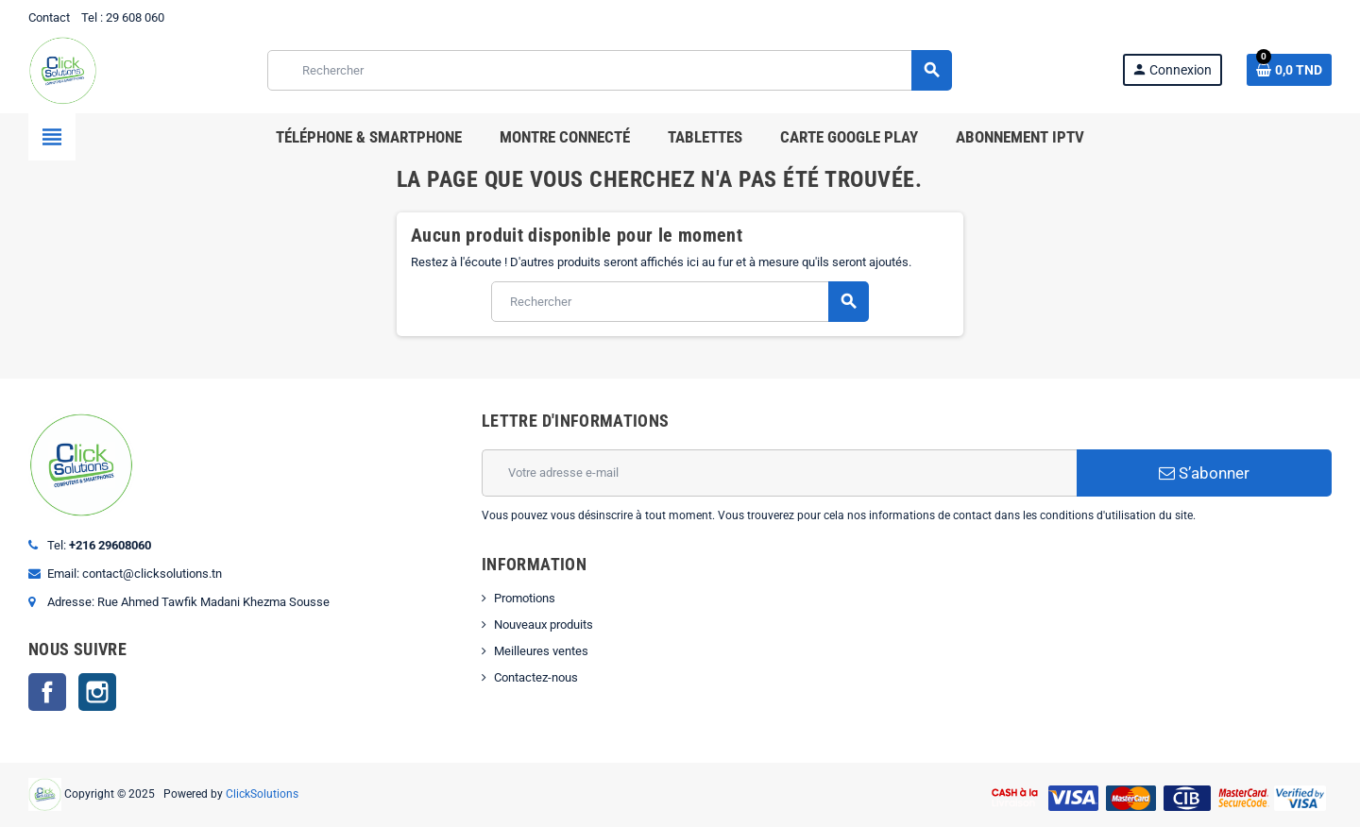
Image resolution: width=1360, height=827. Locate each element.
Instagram (97, 692)
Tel (89, 17)
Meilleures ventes (541, 651)
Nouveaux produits (543, 624)
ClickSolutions (262, 794)
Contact (49, 17)
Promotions (524, 598)
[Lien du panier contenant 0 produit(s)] (1289, 70)
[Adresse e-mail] (779, 473)
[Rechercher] (609, 70)
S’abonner (1204, 473)
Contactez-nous (536, 677)
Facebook (47, 692)
